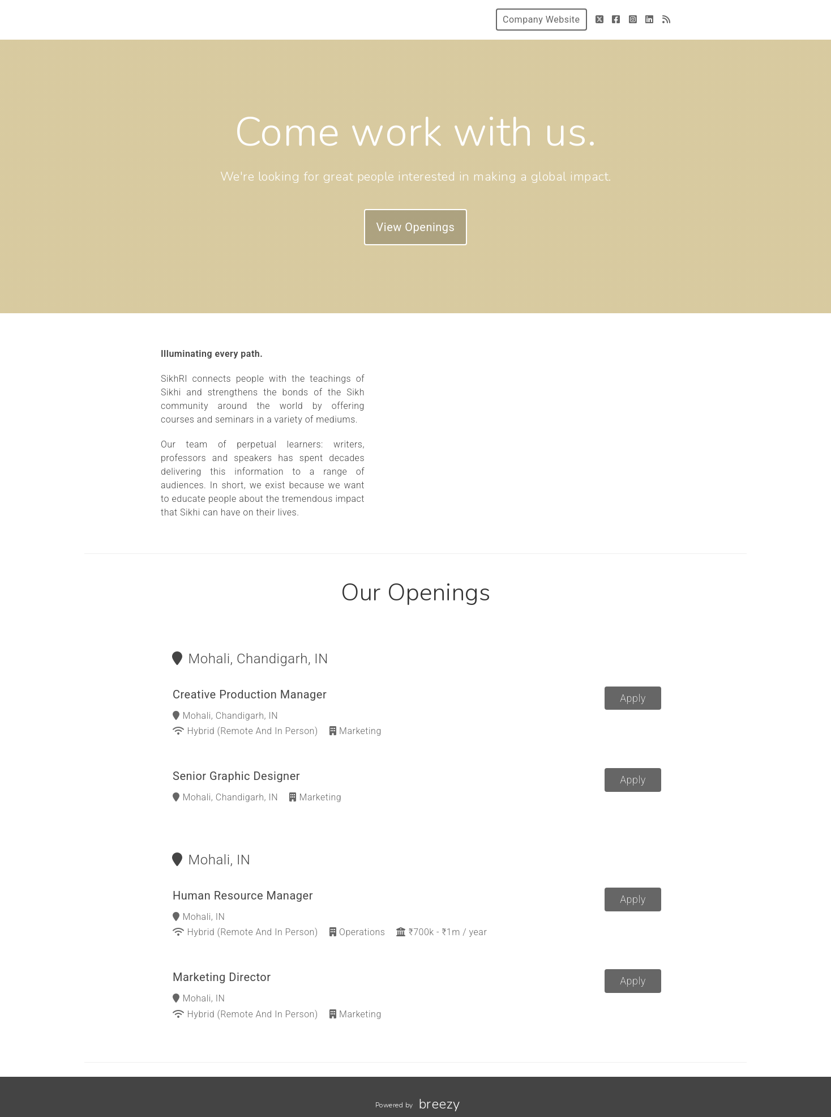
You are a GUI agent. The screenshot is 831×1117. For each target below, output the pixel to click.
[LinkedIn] (649, 19)
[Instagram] (633, 19)
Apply (633, 698)
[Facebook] (616, 19)
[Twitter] (600, 19)
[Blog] (666, 19)
